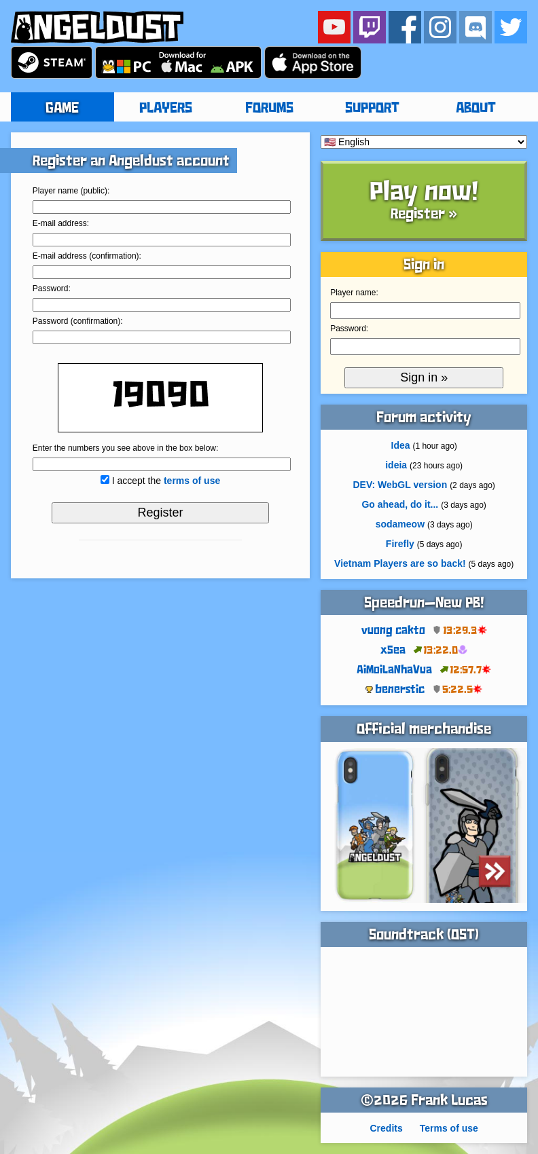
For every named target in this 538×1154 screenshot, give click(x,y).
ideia (396, 465)
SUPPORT (372, 108)
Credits (386, 1128)
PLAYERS (165, 108)
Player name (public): (71, 191)
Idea (400, 445)
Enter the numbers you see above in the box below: (126, 448)
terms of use (192, 480)
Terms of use (449, 1128)
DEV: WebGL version (400, 484)
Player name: (354, 292)
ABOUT (476, 108)
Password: (52, 288)
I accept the (166, 480)
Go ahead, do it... (399, 504)
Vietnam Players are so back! (400, 563)
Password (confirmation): (78, 321)
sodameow (400, 524)
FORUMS (269, 108)
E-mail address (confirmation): (87, 256)
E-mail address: (61, 223)
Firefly (400, 543)
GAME (62, 108)
